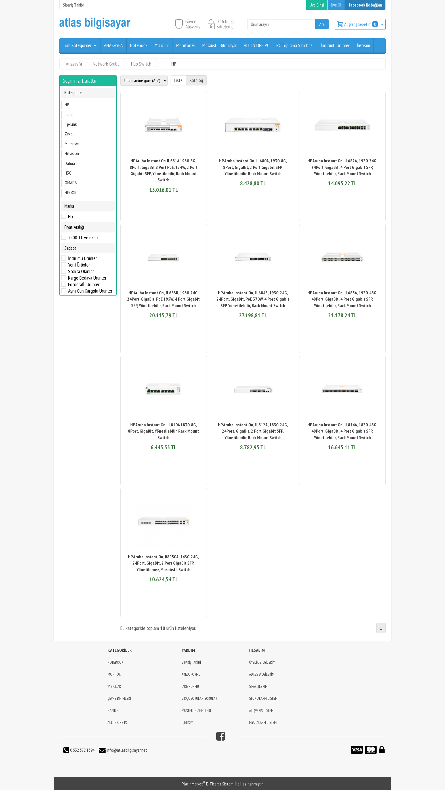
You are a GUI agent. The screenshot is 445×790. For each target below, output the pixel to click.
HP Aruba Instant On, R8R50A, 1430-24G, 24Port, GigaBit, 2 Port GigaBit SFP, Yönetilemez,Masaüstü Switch (163, 563)
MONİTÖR (114, 674)
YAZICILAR (114, 686)
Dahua (70, 163)
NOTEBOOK (115, 662)
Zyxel (69, 134)
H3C (68, 173)
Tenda (70, 114)
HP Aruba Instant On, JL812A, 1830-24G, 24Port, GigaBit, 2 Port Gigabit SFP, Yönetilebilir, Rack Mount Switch (253, 431)
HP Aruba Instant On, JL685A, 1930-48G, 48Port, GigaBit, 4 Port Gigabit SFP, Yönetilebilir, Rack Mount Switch (342, 299)
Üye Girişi (317, 5)
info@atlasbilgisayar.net (126, 750)
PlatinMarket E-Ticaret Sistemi (208, 784)
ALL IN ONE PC (117, 722)
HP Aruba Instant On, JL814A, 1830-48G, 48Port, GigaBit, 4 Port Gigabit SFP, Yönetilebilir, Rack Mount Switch (342, 431)
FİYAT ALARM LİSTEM (263, 722)
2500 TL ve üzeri (83, 237)
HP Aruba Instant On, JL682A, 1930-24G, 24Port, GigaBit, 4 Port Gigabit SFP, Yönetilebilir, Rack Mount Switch (342, 167)
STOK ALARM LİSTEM (263, 698)
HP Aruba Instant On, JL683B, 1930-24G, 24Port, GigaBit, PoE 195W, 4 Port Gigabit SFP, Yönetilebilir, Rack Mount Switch (163, 299)
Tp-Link (71, 124)
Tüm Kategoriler (77, 45)
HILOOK (71, 192)
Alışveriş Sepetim (361, 24)
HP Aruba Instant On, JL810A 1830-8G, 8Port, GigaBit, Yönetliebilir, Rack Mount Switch (163, 431)
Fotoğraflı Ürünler (84, 284)
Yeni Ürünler (79, 265)
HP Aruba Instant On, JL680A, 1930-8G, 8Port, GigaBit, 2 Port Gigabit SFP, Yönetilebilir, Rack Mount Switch (253, 167)
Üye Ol (336, 5)
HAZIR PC (114, 710)
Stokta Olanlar (81, 271)
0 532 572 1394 (82, 750)
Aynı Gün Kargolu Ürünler (90, 291)
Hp (70, 216)
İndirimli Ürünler (82, 258)
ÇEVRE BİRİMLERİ (119, 698)
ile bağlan (365, 5)
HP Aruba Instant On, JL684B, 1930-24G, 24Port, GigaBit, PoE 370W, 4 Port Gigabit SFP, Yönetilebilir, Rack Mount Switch (253, 299)
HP (67, 104)
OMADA (71, 182)
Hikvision (72, 153)
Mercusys (72, 143)
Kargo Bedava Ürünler (87, 278)
